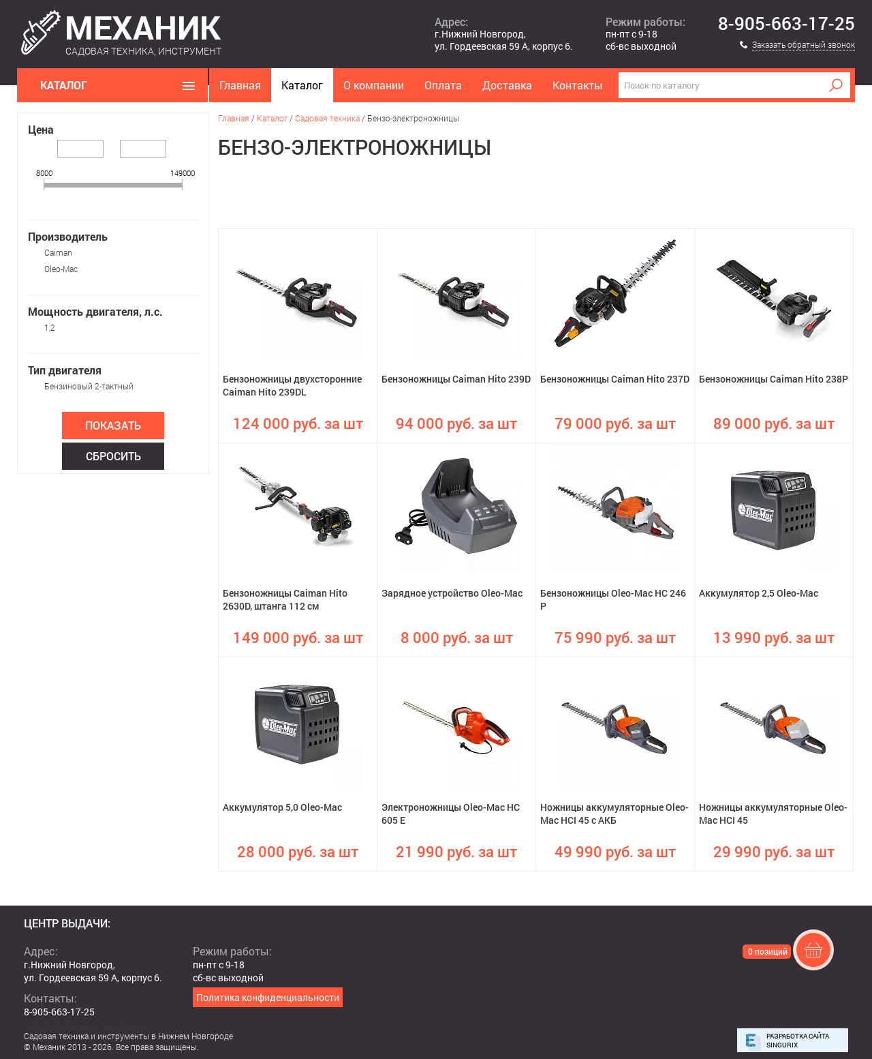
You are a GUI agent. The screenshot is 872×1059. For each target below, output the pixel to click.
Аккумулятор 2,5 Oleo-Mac (758, 592)
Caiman (58, 252)
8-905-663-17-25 (786, 24)
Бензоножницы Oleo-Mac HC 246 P (613, 599)
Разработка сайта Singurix (797, 1040)
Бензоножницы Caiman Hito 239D (456, 378)
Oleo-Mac (61, 268)
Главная (240, 85)
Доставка (507, 85)
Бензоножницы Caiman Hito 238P (773, 378)
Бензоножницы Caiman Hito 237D (614, 378)
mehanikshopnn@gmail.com (85, 1024)
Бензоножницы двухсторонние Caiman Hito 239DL (292, 385)
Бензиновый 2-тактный (89, 386)
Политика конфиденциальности (267, 997)
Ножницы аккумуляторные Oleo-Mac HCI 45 (773, 813)
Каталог (302, 85)
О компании (373, 85)
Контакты (577, 85)
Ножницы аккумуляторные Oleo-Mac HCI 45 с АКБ (614, 813)
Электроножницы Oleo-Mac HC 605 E (451, 813)
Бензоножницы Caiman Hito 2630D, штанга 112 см (285, 599)
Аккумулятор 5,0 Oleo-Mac (282, 807)
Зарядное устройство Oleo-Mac (452, 592)
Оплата (443, 85)
